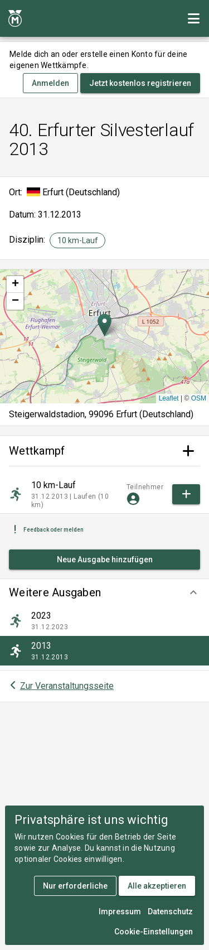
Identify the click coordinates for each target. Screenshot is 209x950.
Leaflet (169, 398)
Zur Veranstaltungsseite (67, 686)
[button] (104, 592)
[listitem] (104, 621)
